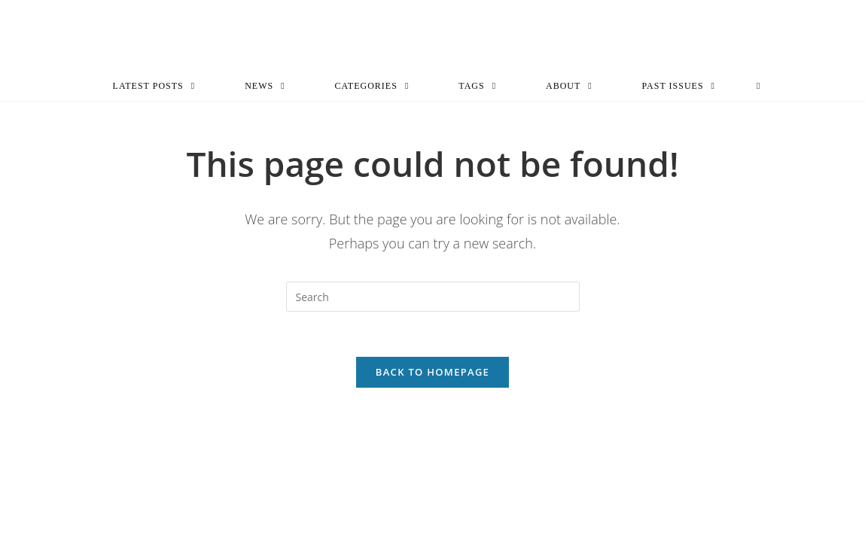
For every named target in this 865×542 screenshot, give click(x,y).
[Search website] (758, 86)
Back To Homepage (432, 372)
